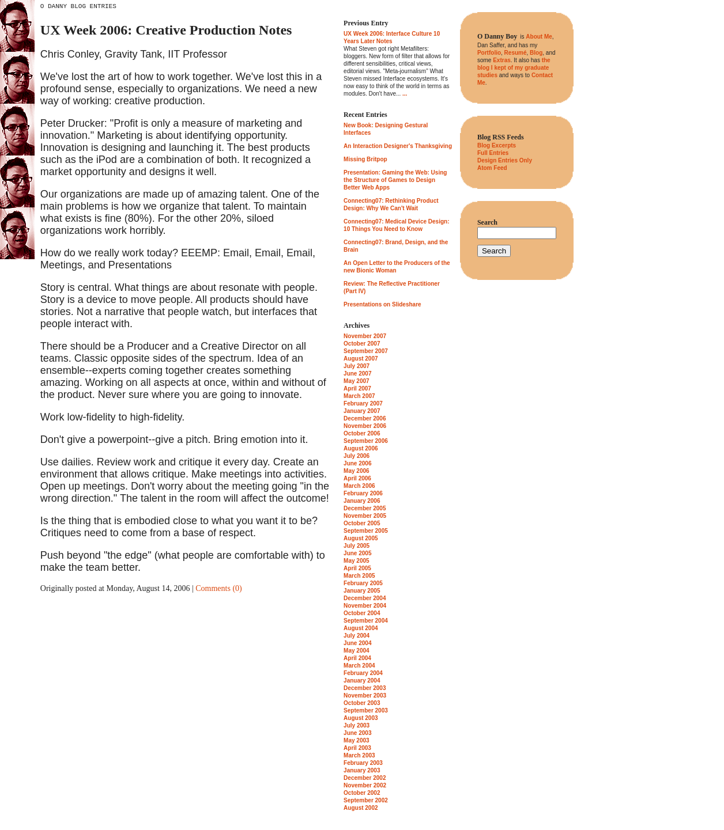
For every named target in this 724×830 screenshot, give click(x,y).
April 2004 (357, 658)
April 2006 (357, 478)
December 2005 (365, 508)
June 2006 (357, 463)
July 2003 (356, 725)
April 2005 (357, 568)
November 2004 (365, 605)
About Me (539, 36)
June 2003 (357, 733)
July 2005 (356, 546)
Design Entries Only (504, 160)
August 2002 (361, 808)
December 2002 (365, 778)
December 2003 (365, 688)
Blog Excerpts (496, 145)
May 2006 (356, 471)
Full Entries (492, 153)
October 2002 (362, 793)
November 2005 (365, 516)
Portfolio (489, 53)
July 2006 (356, 456)
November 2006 (365, 426)
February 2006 (363, 493)
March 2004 (359, 665)
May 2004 (356, 650)
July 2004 (356, 635)
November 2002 (365, 785)
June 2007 (357, 373)
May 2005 (356, 561)
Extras (502, 60)
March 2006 (359, 486)
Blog (536, 53)
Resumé (515, 53)
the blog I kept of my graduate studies (513, 67)
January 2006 (362, 501)
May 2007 (356, 381)
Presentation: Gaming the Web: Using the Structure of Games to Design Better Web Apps (395, 180)
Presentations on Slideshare (382, 304)
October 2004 (362, 613)
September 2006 (366, 441)
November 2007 (365, 336)
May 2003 (356, 740)
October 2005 (362, 523)
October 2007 (362, 343)
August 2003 (361, 718)
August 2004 (361, 628)
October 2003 (362, 703)
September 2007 (366, 351)
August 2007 (361, 358)
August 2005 (361, 538)
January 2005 (362, 591)
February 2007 (363, 403)
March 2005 (359, 576)
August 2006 (361, 448)
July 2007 (356, 366)
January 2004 (362, 680)
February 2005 (363, 583)
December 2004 (365, 598)
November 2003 (365, 695)
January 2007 (362, 411)
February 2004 (363, 673)
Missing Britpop (365, 159)
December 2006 (365, 418)
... (404, 93)
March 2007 (359, 396)
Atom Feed (492, 168)
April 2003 (357, 748)
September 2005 (366, 531)
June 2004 (357, 643)
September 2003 (366, 710)
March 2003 (359, 755)
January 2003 (362, 770)
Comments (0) (218, 588)
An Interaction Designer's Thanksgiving (398, 146)
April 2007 (357, 388)
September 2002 (366, 800)
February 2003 (363, 763)
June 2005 (357, 553)
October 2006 (362, 433)
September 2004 (366, 620)
